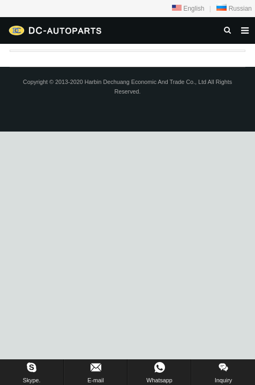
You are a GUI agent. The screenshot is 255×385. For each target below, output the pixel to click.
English (188, 8)
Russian (234, 8)
